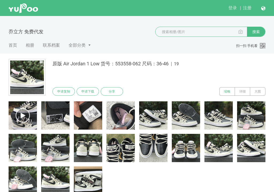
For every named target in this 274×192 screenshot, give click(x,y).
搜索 (256, 32)
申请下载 (87, 91)
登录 (232, 7)
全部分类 (77, 45)
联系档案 (51, 45)
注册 (247, 7)
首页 (13, 45)
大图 (257, 91)
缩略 (227, 91)
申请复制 (63, 91)
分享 (112, 91)
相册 (30, 45)
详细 (242, 91)
